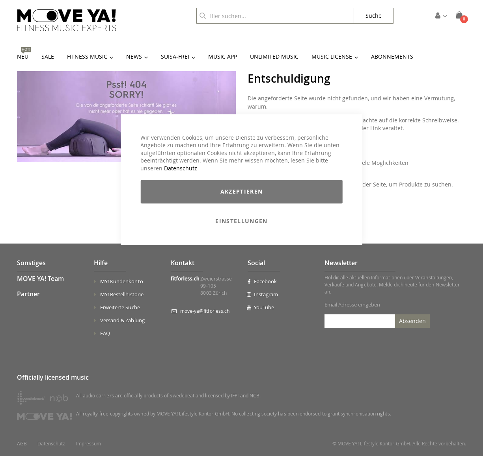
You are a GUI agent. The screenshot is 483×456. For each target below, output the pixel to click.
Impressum (88, 444)
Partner (28, 294)
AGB (22, 444)
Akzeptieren (241, 192)
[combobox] (275, 16)
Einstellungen (241, 221)
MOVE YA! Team (40, 278)
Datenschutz (180, 168)
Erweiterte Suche (120, 307)
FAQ (105, 333)
